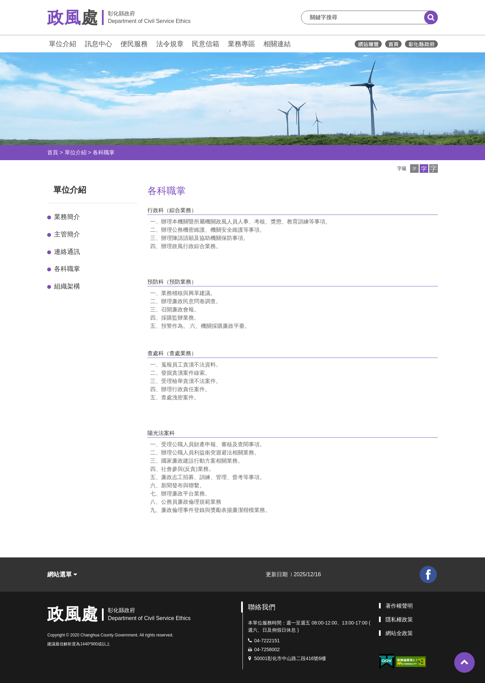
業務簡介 (67, 216)
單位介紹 (62, 44)
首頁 (52, 152)
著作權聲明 (399, 606)
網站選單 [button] (62, 574)
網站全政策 (399, 633)
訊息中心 (98, 44)
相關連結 (277, 44)
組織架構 (67, 286)
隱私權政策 (399, 619)
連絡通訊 (67, 251)
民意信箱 (205, 44)
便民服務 (134, 44)
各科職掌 (104, 152)
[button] (414, 168)
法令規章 (170, 44)
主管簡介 (67, 234)
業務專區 (241, 44)
